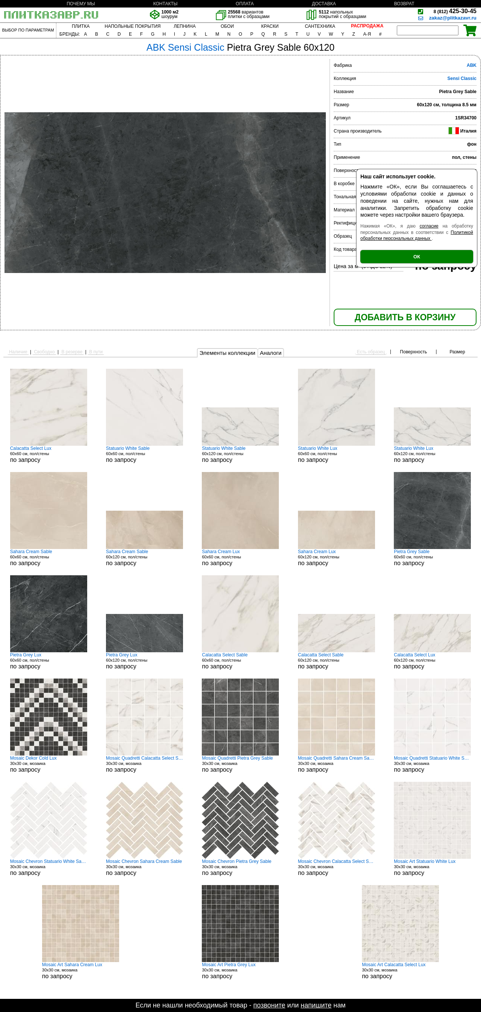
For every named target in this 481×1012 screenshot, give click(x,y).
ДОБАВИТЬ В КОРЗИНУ (405, 317)
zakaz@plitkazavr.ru (452, 18)
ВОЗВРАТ (404, 3)
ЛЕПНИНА (184, 26)
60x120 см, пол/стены (240, 454)
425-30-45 (455, 11)
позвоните (269, 1005)
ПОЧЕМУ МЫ (81, 3)
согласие (429, 226)
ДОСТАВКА (324, 3)
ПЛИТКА (80, 26)
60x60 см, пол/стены (48, 454)
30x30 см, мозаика (48, 764)
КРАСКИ (269, 26)
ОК (416, 256)
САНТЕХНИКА (320, 26)
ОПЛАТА (245, 3)
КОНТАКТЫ (165, 3)
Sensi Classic (462, 78)
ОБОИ (227, 26)
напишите (316, 1005)
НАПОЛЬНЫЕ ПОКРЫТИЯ (133, 26)
